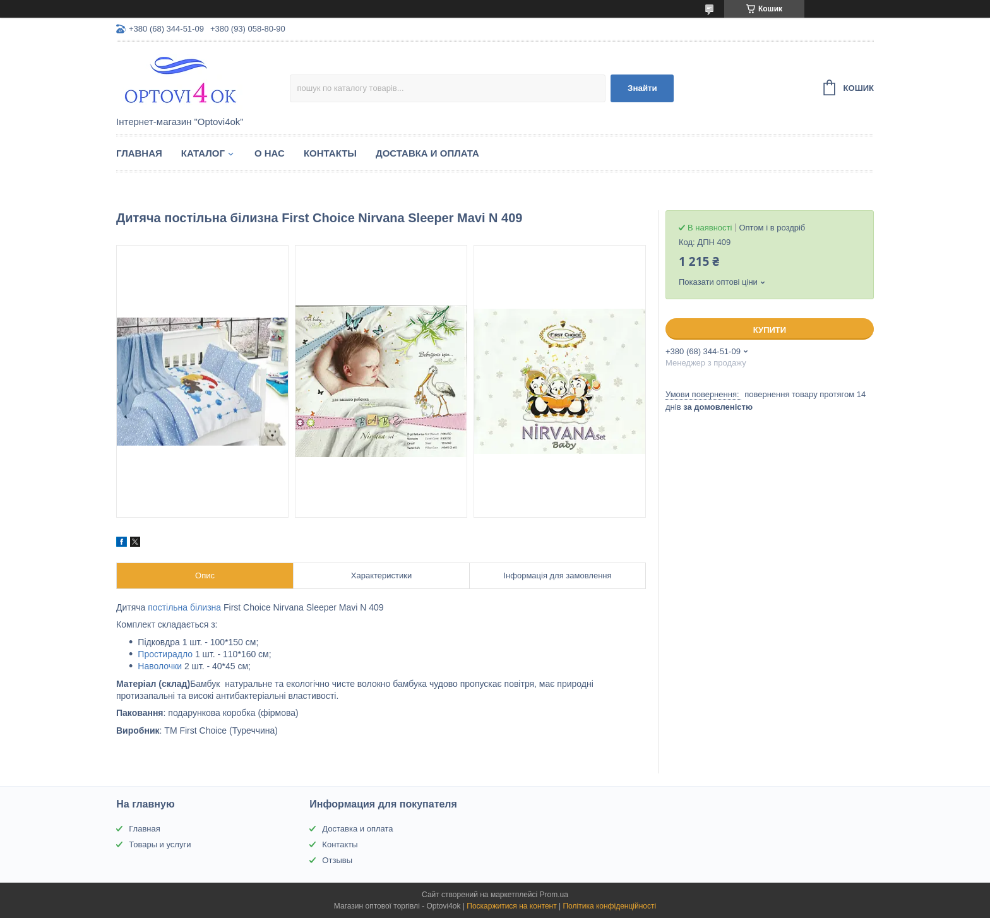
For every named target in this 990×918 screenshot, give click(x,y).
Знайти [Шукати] (642, 88)
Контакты (330, 153)
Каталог (203, 153)
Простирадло (165, 654)
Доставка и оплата (427, 153)
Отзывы (337, 860)
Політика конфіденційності (609, 906)
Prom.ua (554, 894)
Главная (139, 153)
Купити (769, 330)
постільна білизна (184, 607)
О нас (269, 153)
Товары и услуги (160, 844)
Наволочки (160, 666)
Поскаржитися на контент (511, 906)
